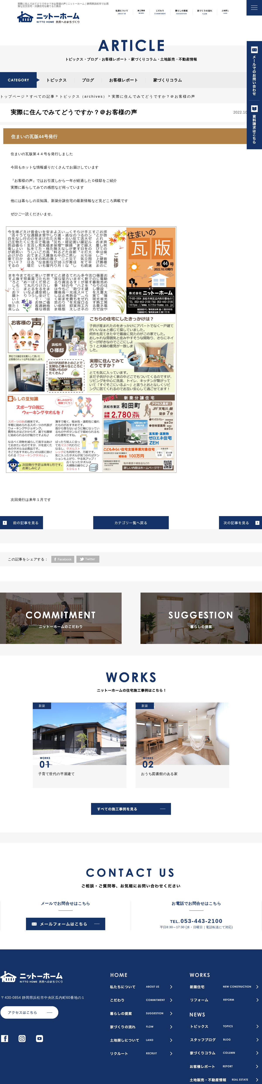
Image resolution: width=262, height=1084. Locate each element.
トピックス (56, 80)
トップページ (12, 96)
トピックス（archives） (83, 96)
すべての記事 (42, 96)
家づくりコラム (167, 80)
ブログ (88, 80)
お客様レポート (123, 80)
